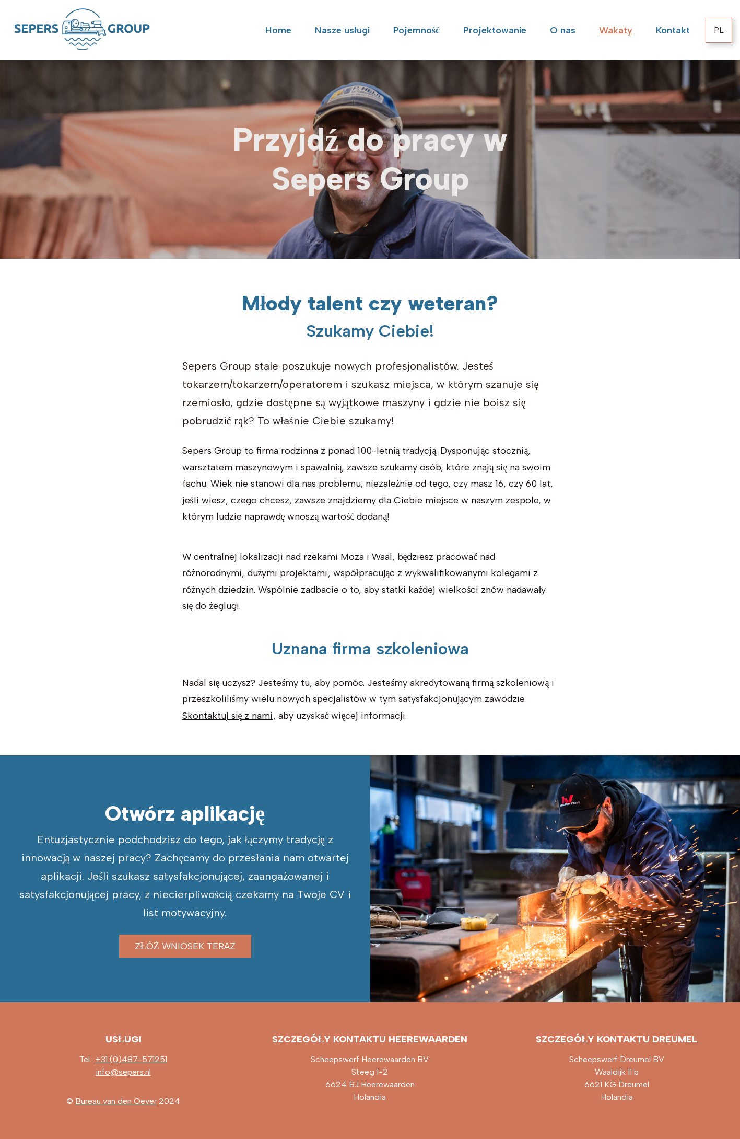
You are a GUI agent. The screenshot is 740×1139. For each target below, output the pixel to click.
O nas (562, 30)
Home (278, 30)
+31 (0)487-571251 (131, 1059)
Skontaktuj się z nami (227, 715)
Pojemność (416, 30)
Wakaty (615, 30)
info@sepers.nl (123, 1072)
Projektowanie (494, 30)
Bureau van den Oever (116, 1101)
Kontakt (673, 30)
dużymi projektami (288, 573)
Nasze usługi (342, 30)
